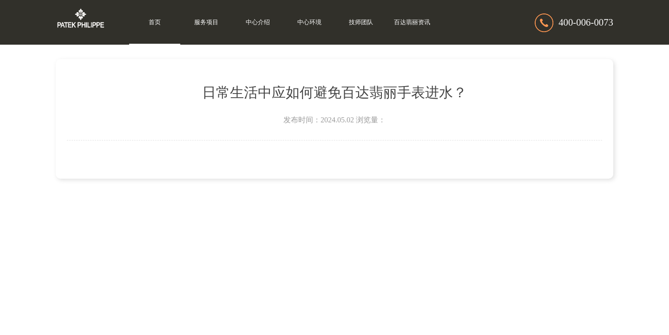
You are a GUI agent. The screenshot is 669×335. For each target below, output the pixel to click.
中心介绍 (258, 22)
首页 (155, 22)
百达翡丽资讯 (412, 22)
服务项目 (206, 22)
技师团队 (361, 22)
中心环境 (309, 22)
